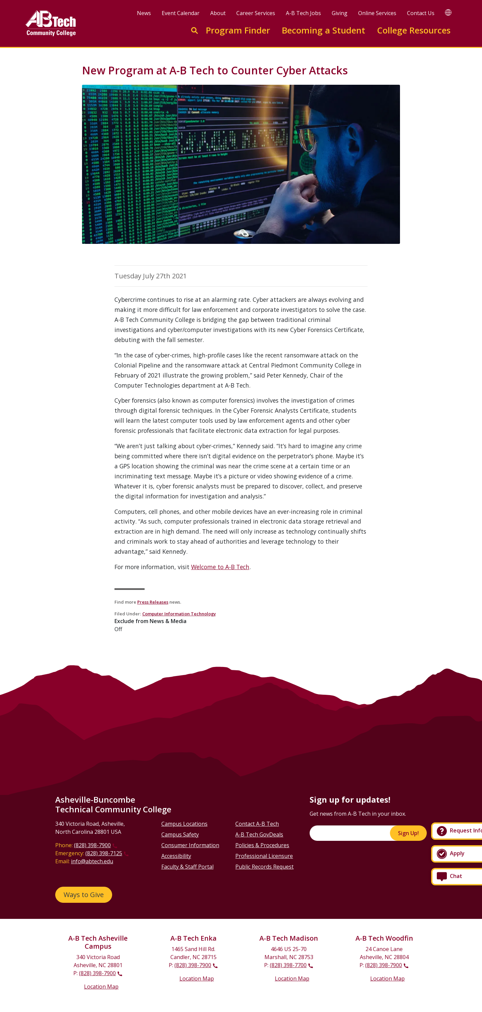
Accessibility (176, 856)
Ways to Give (84, 894)
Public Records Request (264, 866)
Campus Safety (180, 834)
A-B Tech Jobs (303, 13)
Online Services (377, 13)
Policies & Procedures (262, 845)
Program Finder (238, 30)
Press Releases (152, 602)
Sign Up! (408, 833)
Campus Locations (184, 823)
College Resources (414, 30)
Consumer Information (190, 845)
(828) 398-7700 (288, 965)
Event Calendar (180, 13)
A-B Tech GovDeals (259, 834)
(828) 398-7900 (92, 845)
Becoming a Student (323, 30)
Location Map (101, 986)
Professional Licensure (264, 856)
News (144, 13)
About (218, 13)
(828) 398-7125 (103, 853)
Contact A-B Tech (257, 823)
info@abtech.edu (92, 861)
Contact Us (420, 13)
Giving (339, 13)
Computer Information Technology (179, 614)
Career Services (255, 13)
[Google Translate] (448, 12)
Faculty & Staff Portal (187, 866)
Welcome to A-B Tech (220, 567)
